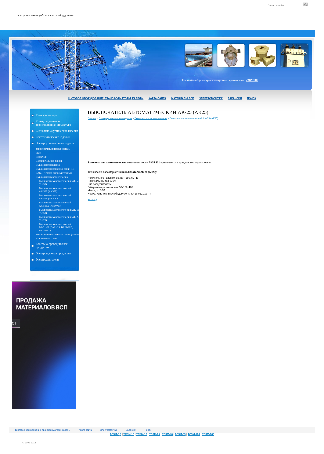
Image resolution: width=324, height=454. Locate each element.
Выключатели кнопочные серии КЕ (55, 168)
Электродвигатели (47, 259)
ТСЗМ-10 (128, 434)
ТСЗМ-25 (154, 434)
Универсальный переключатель (53, 148)
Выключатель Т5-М (46, 238)
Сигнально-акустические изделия (57, 130)
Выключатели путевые (48, 164)
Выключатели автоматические (52, 176)
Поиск (251, 98)
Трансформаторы (46, 115)
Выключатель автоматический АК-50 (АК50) (59, 182)
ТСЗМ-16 (141, 434)
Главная (92, 118)
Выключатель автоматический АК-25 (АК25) (59, 218)
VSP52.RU (252, 80)
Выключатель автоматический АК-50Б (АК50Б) (55, 190)
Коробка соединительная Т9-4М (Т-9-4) (57, 234)
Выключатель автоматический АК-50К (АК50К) (55, 197)
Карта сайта (157, 98)
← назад (92, 199)
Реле (38, 152)
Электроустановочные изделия (55, 143)
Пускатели (41, 156)
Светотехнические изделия (53, 137)
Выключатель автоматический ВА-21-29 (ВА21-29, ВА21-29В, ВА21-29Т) (56, 227)
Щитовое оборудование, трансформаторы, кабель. (105, 98)
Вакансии (235, 98)
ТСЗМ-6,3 (115, 434)
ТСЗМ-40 (167, 434)
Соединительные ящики (49, 160)
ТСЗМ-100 (194, 434)
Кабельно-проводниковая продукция (52, 245)
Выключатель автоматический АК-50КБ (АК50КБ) (55, 204)
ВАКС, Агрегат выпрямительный (54, 172)
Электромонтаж (211, 98)
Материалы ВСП (182, 98)
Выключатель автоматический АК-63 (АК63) (59, 211)
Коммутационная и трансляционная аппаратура (53, 123)
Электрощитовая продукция (53, 253)
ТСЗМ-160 (208, 434)
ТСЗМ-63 (180, 434)
